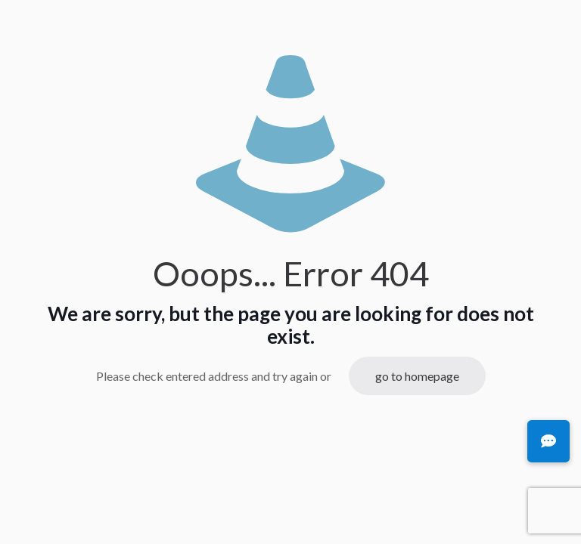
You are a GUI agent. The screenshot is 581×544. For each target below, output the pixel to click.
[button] (548, 441)
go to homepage (417, 376)
